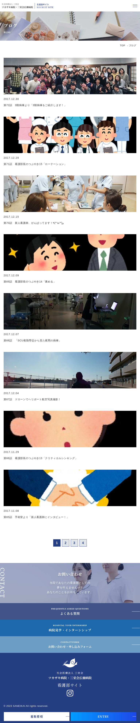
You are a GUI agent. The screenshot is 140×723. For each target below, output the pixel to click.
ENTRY (103, 716)
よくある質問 (70, 611)
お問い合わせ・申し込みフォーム (70, 644)
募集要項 (36, 716)
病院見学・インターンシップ (70, 628)
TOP (122, 45)
